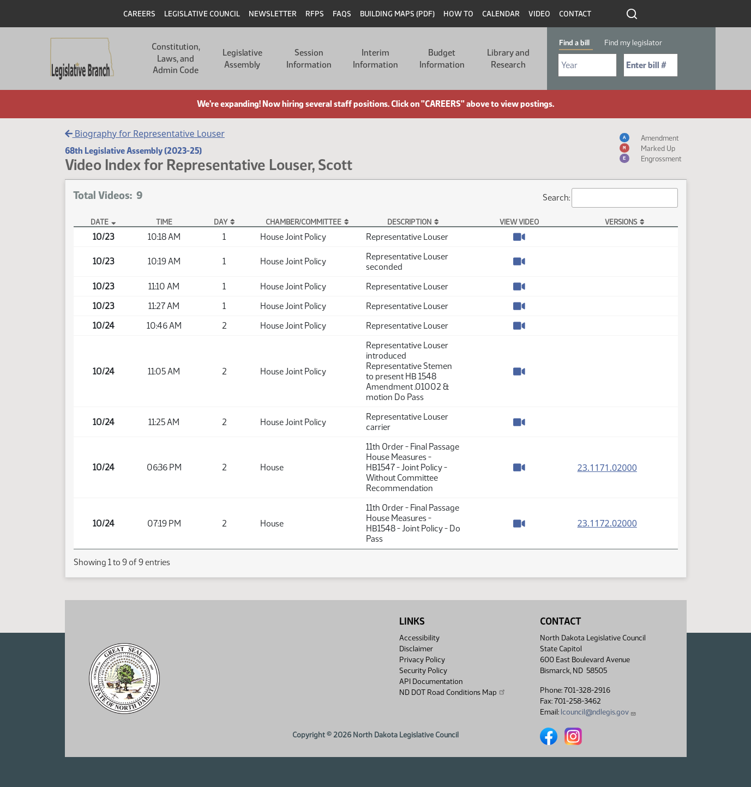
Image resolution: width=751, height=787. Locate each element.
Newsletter (273, 14)
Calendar (501, 14)
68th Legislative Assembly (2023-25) (133, 151)
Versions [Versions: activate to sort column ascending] (621, 221)
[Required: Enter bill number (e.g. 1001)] (650, 65)
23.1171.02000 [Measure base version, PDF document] (607, 468)
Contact (575, 14)
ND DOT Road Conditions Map (452, 692)
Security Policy (423, 670)
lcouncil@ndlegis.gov (598, 712)
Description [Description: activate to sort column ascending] (409, 221)
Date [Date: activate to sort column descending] (100, 221)
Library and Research (508, 58)
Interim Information (375, 58)
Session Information (309, 58)
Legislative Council (202, 14)
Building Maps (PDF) (397, 14)
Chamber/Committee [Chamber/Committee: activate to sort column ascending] (303, 221)
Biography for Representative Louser (145, 134)
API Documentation (430, 681)
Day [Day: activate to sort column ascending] (220, 221)
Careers (139, 14)
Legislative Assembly (242, 58)
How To (458, 14)
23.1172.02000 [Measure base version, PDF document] (607, 523)
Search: (610, 198)
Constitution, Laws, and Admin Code (176, 58)
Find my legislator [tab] (633, 42)
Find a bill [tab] (574, 42)
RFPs (314, 14)
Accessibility (419, 638)
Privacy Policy (422, 659)
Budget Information (442, 58)
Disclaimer (416, 648)
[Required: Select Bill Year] (587, 65)
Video (539, 14)
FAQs (342, 14)
